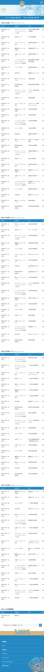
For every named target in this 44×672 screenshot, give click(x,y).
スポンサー (5, 653)
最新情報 (4, 641)
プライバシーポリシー (7, 661)
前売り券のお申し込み (19, 23)
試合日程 (4, 649)
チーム (3, 645)
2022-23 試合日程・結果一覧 (31, 17)
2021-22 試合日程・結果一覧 (12, 17)
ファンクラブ (5, 657)
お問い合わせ (5, 665)
